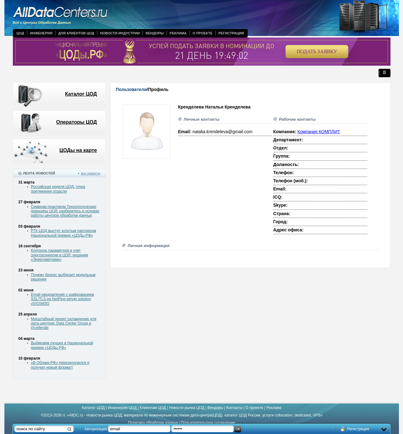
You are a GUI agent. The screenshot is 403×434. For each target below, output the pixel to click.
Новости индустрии (120, 33)
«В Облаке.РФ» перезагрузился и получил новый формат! (60, 365)
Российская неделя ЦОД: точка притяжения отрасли (58, 188)
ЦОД (20, 33)
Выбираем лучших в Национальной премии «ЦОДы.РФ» (62, 345)
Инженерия (41, 33)
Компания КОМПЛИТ (318, 131)
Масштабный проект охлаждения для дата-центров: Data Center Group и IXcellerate (63, 323)
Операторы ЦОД (76, 122)
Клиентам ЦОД (153, 408)
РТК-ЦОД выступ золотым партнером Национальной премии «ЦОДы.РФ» (63, 233)
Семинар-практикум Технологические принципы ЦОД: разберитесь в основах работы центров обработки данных (65, 211)
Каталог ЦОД (81, 94)
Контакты (234, 408)
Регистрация (231, 33)
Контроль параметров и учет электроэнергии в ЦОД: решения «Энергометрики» (59, 255)
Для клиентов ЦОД (76, 33)
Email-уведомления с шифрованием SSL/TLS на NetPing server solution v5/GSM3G (62, 299)
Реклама (178, 33)
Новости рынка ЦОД (186, 408)
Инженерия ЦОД (122, 408)
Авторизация (96, 429)
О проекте (203, 33)
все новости (90, 173)
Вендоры (155, 33)
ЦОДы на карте (78, 150)
